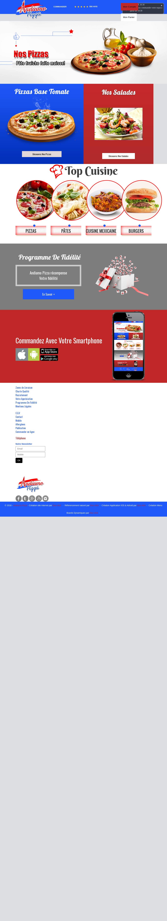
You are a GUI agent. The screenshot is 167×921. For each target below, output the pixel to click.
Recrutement (22, 395)
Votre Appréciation (24, 399)
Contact (19, 417)
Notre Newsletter (24, 444)
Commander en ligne (25, 432)
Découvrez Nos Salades (118, 156)
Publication (21, 428)
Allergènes (20, 424)
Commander (59, 7)
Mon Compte (129, 6)
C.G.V (18, 413)
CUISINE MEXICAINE (101, 231)
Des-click (57, 505)
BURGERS (136, 231)
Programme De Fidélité (26, 402)
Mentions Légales (23, 406)
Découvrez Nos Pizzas (42, 154)
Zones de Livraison (24, 387)
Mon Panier (129, 17)
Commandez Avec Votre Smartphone (59, 340)
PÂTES (66, 231)
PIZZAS (31, 231)
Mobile (19, 420)
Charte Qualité (22, 391)
